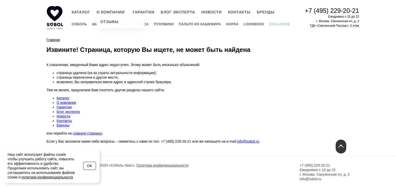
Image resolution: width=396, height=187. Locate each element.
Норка (232, 24)
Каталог (81, 12)
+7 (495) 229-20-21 (332, 10)
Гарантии (144, 12)
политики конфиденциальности (47, 177)
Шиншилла (103, 24)
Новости (211, 12)
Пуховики (164, 24)
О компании (112, 11)
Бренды (266, 12)
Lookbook (254, 24)
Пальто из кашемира (200, 24)
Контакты (239, 12)
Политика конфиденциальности (162, 165)
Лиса (144, 24)
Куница (126, 24)
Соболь (79, 24)
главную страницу (87, 133)
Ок (89, 166)
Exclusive (279, 24)
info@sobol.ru (248, 141)
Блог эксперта (178, 12)
